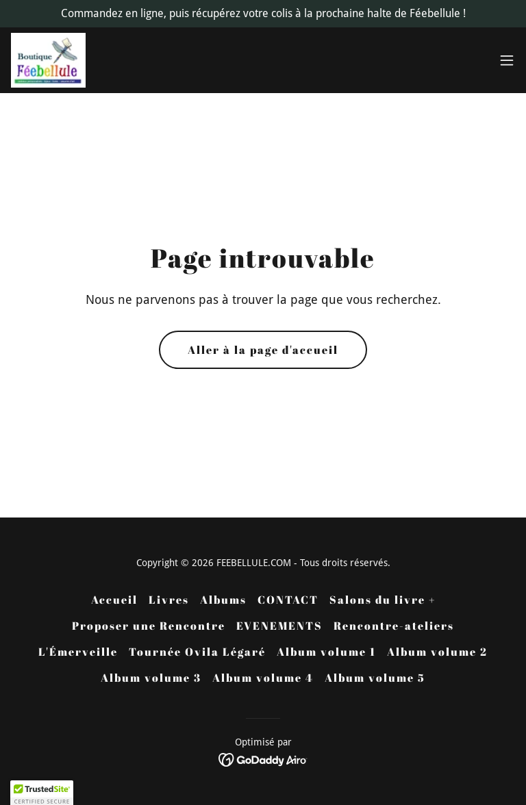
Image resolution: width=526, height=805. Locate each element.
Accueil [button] (114, 599)
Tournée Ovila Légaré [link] (197, 651)
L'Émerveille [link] (78, 651)
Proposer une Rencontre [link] (148, 625)
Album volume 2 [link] (437, 651)
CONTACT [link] (288, 599)
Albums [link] (223, 599)
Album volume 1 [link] (326, 651)
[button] (507, 60)
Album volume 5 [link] (375, 677)
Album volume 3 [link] (151, 677)
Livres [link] (169, 599)
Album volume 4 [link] (263, 677)
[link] (48, 60)
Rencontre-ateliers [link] (394, 625)
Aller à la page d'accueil (263, 349)
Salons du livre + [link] (382, 599)
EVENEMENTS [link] (279, 625)
